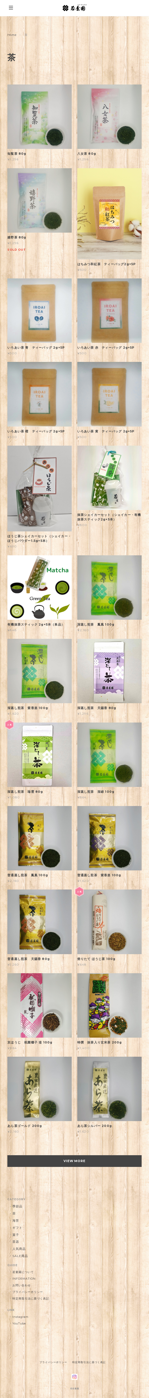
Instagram (20, 1317)
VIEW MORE (75, 1161)
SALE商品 (20, 1256)
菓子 (15, 1235)
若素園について (23, 1272)
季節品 (17, 1206)
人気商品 (19, 1249)
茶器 (15, 1242)
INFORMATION (24, 1278)
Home (12, 35)
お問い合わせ (21, 1285)
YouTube (19, 1323)
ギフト (17, 1228)
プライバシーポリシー (27, 1292)
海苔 (15, 1220)
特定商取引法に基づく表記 (30, 1298)
